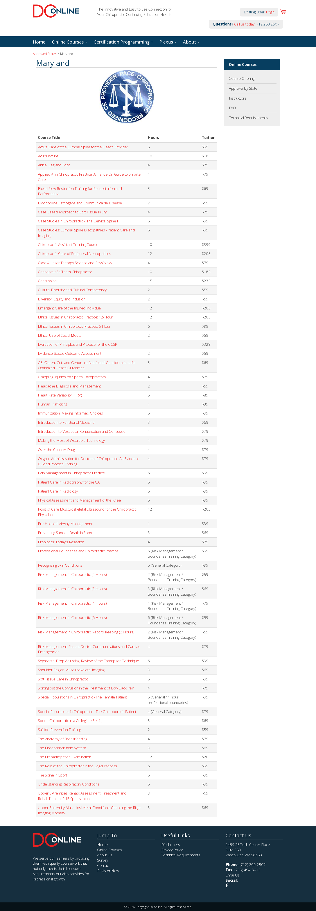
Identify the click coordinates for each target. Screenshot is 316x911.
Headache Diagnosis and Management (69, 386)
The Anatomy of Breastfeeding (62, 738)
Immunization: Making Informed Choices (70, 413)
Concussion (47, 280)
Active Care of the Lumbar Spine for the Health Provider (83, 146)
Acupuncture (48, 155)
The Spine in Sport (52, 775)
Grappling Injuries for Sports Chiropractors (72, 376)
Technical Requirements (248, 117)
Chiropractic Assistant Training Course (68, 244)
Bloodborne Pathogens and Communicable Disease (80, 202)
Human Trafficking (52, 404)
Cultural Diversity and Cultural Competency (72, 289)
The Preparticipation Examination (64, 756)
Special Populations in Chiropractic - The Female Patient (82, 697)
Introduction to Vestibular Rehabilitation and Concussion (82, 431)
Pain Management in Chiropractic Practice (71, 472)
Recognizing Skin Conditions (60, 565)
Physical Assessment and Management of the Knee (79, 500)
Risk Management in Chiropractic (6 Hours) (72, 617)
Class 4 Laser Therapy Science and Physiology (75, 262)
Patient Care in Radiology (58, 491)
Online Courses (69, 42)
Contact (103, 865)
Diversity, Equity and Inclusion (61, 299)
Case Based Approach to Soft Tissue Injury (72, 212)
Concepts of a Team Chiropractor (65, 271)
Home (39, 42)
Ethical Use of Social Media (59, 335)
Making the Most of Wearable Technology (71, 440)
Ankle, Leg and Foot (54, 164)
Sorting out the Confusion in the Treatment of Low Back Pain (86, 688)
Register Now (108, 870)
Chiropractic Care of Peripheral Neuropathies (74, 253)
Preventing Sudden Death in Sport (65, 532)
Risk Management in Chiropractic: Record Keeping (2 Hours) (86, 632)
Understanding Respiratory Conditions (68, 784)
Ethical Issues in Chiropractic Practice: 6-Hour (74, 326)
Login (270, 12)
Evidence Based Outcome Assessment (69, 353)
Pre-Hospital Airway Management (65, 523)
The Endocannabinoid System (62, 747)
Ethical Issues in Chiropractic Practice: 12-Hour (75, 317)
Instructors (237, 98)
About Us (104, 854)
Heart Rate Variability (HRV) (60, 395)
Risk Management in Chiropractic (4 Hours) (72, 603)
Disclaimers (170, 844)
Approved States (45, 54)
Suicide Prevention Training (59, 729)
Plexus (168, 42)
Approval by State (243, 88)
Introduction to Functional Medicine (66, 422)
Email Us (233, 875)
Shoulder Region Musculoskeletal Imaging (71, 669)
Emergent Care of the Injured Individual (69, 308)
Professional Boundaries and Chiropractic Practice (78, 550)
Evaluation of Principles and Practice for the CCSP (77, 344)
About (191, 42)
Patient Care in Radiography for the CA (69, 482)
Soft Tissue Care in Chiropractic (63, 679)
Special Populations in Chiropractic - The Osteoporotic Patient (87, 711)
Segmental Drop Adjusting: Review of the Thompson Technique (88, 660)
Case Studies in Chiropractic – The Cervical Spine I (78, 221)
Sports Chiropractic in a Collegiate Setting (70, 720)
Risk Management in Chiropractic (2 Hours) (72, 574)
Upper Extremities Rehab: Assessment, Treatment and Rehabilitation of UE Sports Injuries (82, 796)
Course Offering (242, 78)
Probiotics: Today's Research (61, 541)
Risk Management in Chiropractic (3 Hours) (72, 588)
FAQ (232, 107)
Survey (102, 860)
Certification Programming (123, 42)
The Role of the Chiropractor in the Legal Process (77, 765)
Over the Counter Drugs (57, 449)
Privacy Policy (172, 849)
